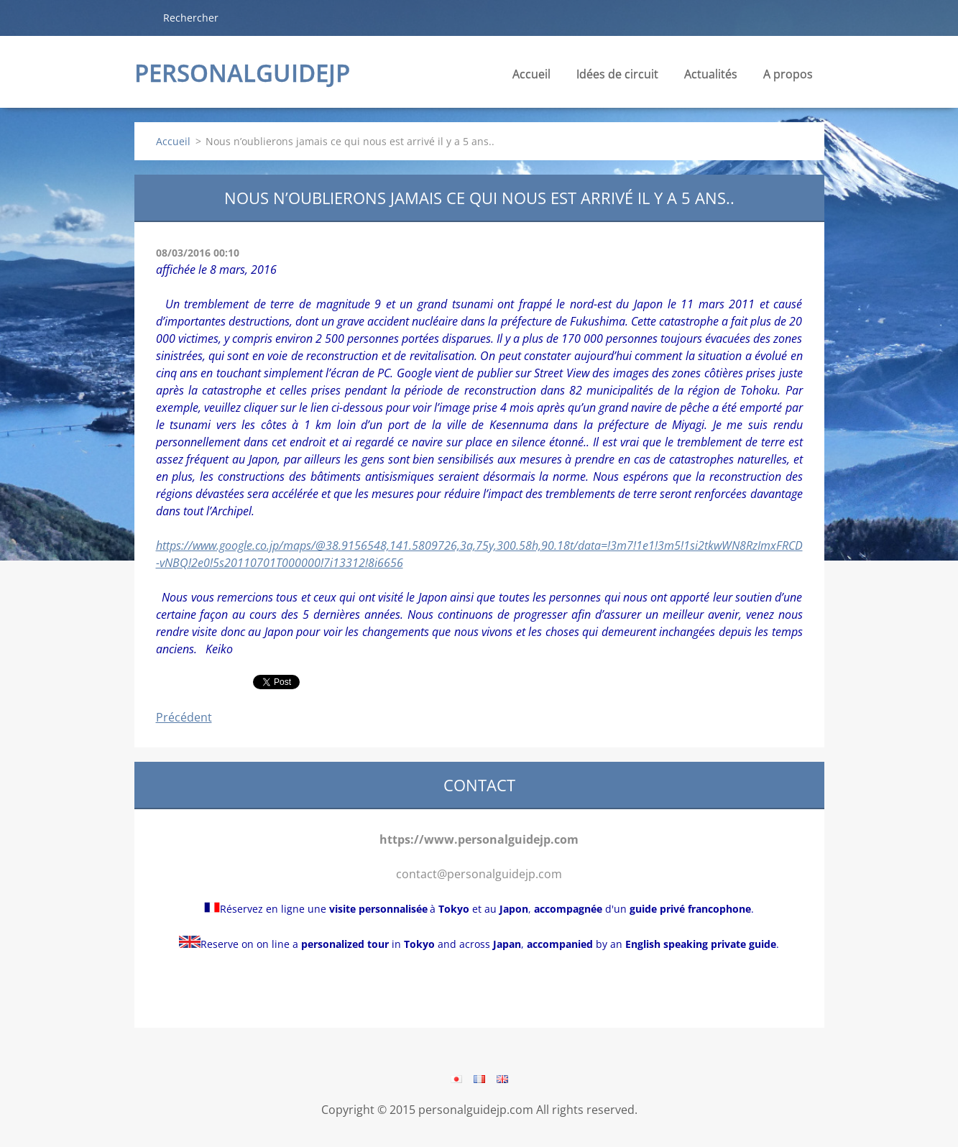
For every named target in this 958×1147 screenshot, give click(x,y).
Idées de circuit (617, 78)
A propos (788, 78)
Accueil (531, 74)
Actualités (710, 78)
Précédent (184, 717)
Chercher (143, 17)
